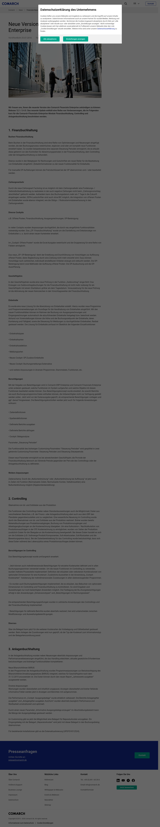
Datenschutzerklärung (106, 29)
